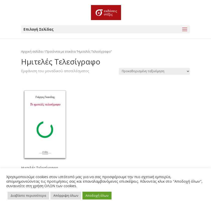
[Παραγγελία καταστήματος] (154, 71)
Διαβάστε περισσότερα (28, 195)
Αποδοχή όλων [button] (97, 195)
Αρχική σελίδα (32, 51)
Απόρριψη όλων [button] (65, 195)
